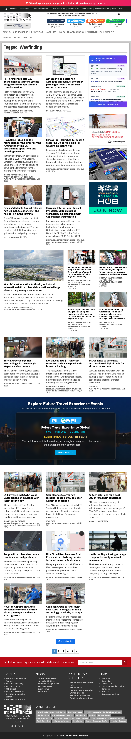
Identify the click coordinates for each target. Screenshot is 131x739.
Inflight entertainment (61, 721)
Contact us (107, 683)
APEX (114, 9)
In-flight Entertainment (112, 712)
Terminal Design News (48, 683)
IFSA (121, 9)
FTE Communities (42, 9)
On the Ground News (47, 678)
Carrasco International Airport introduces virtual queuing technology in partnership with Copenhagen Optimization (63, 212)
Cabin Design (69, 718)
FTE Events (25, 9)
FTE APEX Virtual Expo (16, 699)
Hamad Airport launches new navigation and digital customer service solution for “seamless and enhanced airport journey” (81, 314)
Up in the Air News (46, 681)
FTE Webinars (59, 9)
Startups (28, 37)
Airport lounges (82, 718)
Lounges (70, 715)
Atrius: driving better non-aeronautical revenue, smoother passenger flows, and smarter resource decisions (64, 83)
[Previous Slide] (7, 436)
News (13, 9)
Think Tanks (87, 9)
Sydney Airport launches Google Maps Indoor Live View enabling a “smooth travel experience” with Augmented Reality (80, 272)
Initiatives (63, 387)
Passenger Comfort (100, 721)
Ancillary (51, 32)
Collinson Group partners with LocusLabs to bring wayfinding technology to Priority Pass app (64, 609)
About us (106, 678)
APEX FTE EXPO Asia (15, 691)
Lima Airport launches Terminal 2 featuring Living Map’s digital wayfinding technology (65, 143)
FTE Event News (53, 111)
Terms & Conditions (111, 694)
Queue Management (98, 718)
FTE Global (11, 689)
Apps (80, 712)
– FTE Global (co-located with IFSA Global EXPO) (105, 90)
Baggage (122, 721)
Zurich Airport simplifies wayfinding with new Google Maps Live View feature (20, 363)
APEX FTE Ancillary (14, 683)
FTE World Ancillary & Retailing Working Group (81, 696)
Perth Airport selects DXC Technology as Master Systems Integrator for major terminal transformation (21, 83)
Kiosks (88, 721)
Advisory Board (102, 9)
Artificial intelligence (44, 718)
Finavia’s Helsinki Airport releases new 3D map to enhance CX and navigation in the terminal (23, 211)
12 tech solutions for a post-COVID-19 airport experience (105, 496)
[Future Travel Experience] (18, 21)
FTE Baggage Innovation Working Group (81, 691)
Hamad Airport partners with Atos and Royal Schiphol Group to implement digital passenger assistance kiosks (113, 271)
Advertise (106, 681)
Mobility (109, 32)
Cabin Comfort (78, 721)
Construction (10, 111)
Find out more (65, 452)
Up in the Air (37, 32)
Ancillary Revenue (58, 715)
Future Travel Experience (74, 735)
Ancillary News (45, 686)
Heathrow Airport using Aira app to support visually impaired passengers (107, 557)
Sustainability (94, 32)
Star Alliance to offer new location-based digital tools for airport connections (106, 363)
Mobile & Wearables (55, 389)
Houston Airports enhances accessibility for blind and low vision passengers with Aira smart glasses (20, 611)
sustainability (81, 715)
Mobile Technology (43, 721)
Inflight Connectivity (116, 718)
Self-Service (61, 712)
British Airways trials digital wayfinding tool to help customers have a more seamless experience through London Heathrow (112, 314)
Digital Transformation (71, 32)
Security (114, 721)
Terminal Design (11, 37)
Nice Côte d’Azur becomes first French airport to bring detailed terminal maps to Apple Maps (64, 557)
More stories (65, 641)
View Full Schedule (108, 104)
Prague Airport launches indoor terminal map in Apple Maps (21, 555)
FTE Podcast (73, 9)
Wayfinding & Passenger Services (19, 179)
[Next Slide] (124, 436)
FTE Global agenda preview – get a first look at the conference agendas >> (65, 3)
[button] (113, 14)
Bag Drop (92, 715)
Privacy (105, 691)
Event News (43, 689)
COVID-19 (58, 718)
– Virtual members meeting (106, 68)
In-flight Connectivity (93, 712)
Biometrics (51, 387)
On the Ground (20, 32)
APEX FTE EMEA (13, 686)
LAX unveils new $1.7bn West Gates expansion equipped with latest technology (64, 363)
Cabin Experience (42, 715)
